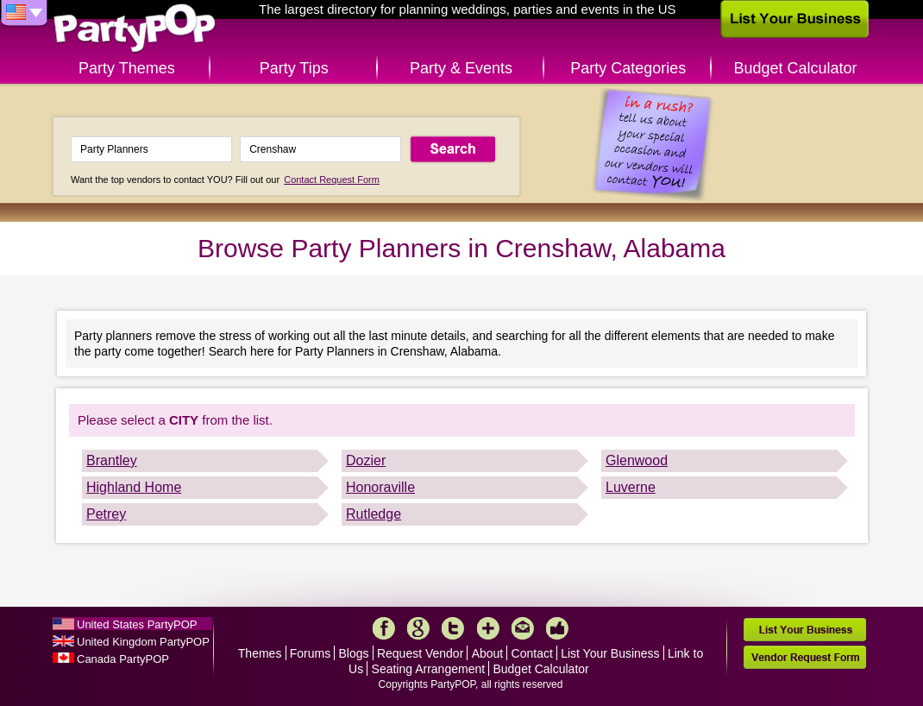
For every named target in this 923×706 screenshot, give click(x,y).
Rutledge (373, 514)
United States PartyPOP (137, 624)
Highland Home (133, 487)
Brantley (111, 460)
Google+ (418, 628)
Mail (523, 628)
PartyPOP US (135, 28)
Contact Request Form (332, 179)
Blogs (354, 653)
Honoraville (380, 487)
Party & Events (461, 68)
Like (557, 628)
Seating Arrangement (429, 669)
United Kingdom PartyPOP (143, 641)
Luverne (631, 487)
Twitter (453, 628)
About (488, 653)
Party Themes (126, 68)
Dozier (366, 460)
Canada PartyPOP (123, 658)
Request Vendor (420, 653)
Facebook (384, 628)
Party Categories (628, 68)
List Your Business (610, 653)
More (488, 628)
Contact (532, 653)
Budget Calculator (795, 68)
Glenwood (637, 460)
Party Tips (294, 68)
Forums (310, 653)
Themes (260, 653)
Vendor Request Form (805, 657)
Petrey (106, 514)
